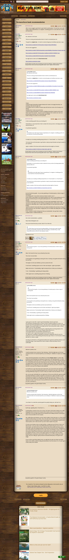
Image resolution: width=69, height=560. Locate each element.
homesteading (7, 33)
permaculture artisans (7, 67)
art (6, 64)
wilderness (7, 57)
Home (3, 1)
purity (7, 47)
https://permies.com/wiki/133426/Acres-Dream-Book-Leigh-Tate (38, 149)
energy (6, 36)
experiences (6, 81)
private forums (7, 105)
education (7, 74)
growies (6, 23)
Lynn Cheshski (18, 25)
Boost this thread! (41, 503)
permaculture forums (6, 19)
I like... (17, 43)
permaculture (23, 19)
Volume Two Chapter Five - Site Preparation (42, 552)
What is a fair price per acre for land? (40, 544)
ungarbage (7, 50)
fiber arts (7, 60)
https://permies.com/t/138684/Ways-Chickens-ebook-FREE (39, 487)
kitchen (6, 43)
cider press (7, 88)
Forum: (17, 19)
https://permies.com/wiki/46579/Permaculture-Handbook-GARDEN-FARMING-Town (43, 53)
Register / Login (64, 1)
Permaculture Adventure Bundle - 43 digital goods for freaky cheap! (45, 510)
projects (6, 91)
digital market (7, 95)
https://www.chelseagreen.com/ (32, 220)
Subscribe (7, 1)
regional (7, 71)
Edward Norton (18, 215)
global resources (6, 84)
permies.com (6, 98)
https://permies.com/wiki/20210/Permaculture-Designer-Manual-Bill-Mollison (41, 44)
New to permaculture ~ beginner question (41, 528)
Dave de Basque (18, 346)
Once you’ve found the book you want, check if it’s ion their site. (45, 226)
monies (6, 40)
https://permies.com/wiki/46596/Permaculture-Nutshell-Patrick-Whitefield (40, 55)
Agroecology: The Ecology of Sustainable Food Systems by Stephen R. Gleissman (45, 531)
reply (41, 495)
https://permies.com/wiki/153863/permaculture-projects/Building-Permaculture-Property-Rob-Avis (45, 50)
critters (6, 26)
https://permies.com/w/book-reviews (33, 61)
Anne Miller (17, 34)
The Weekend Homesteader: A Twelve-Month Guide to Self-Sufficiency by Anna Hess (45, 517)
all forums (7, 108)
